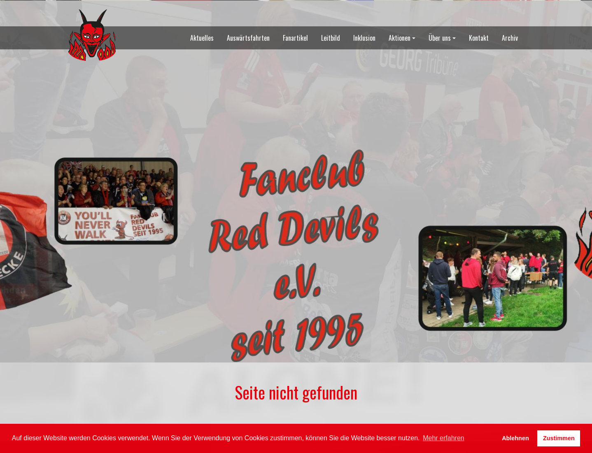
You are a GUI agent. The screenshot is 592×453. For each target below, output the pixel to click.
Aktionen (399, 38)
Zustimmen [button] (559, 438)
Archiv (510, 38)
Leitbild (330, 38)
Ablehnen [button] (515, 438)
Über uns (440, 38)
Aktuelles (202, 38)
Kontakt (479, 38)
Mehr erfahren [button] (443, 437)
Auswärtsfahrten (248, 38)
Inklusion (364, 38)
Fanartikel (295, 38)
